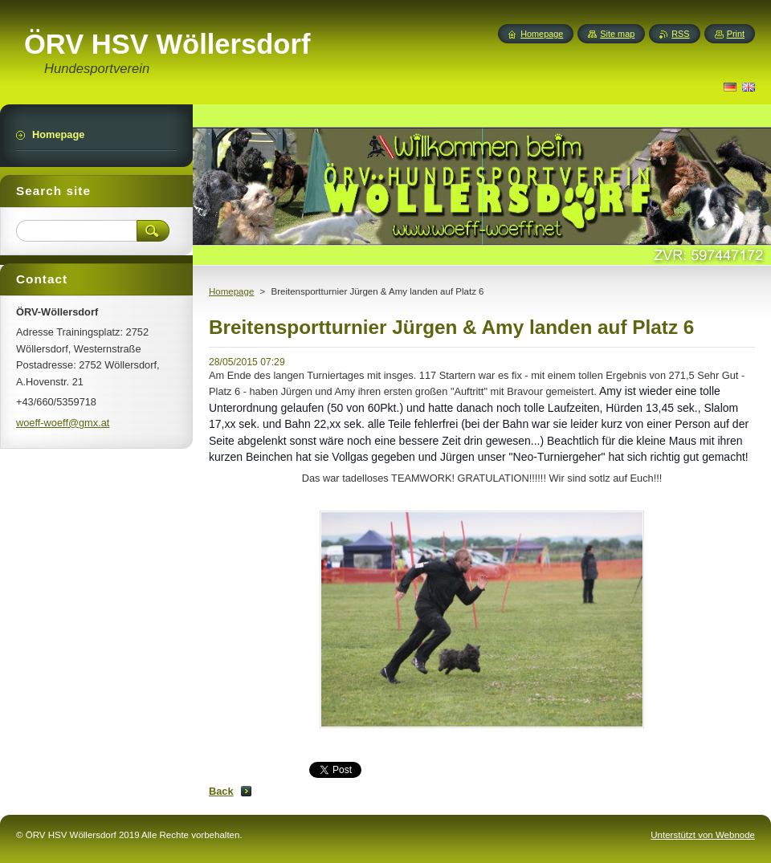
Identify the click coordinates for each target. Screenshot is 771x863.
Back (221, 791)
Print (735, 34)
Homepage (231, 291)
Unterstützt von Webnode (703, 835)
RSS (680, 34)
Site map (617, 34)
